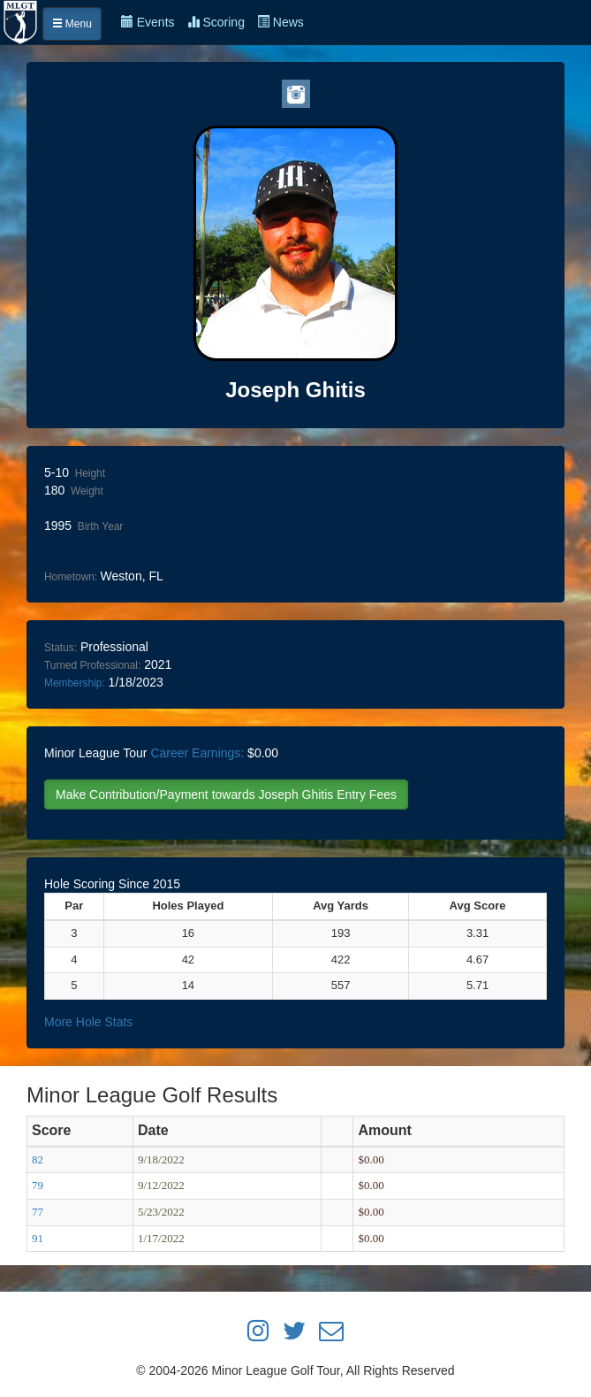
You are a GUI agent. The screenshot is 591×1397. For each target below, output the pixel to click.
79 (37, 1185)
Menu (72, 24)
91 (37, 1238)
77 (37, 1211)
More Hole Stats (88, 1022)
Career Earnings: (197, 753)
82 (37, 1159)
